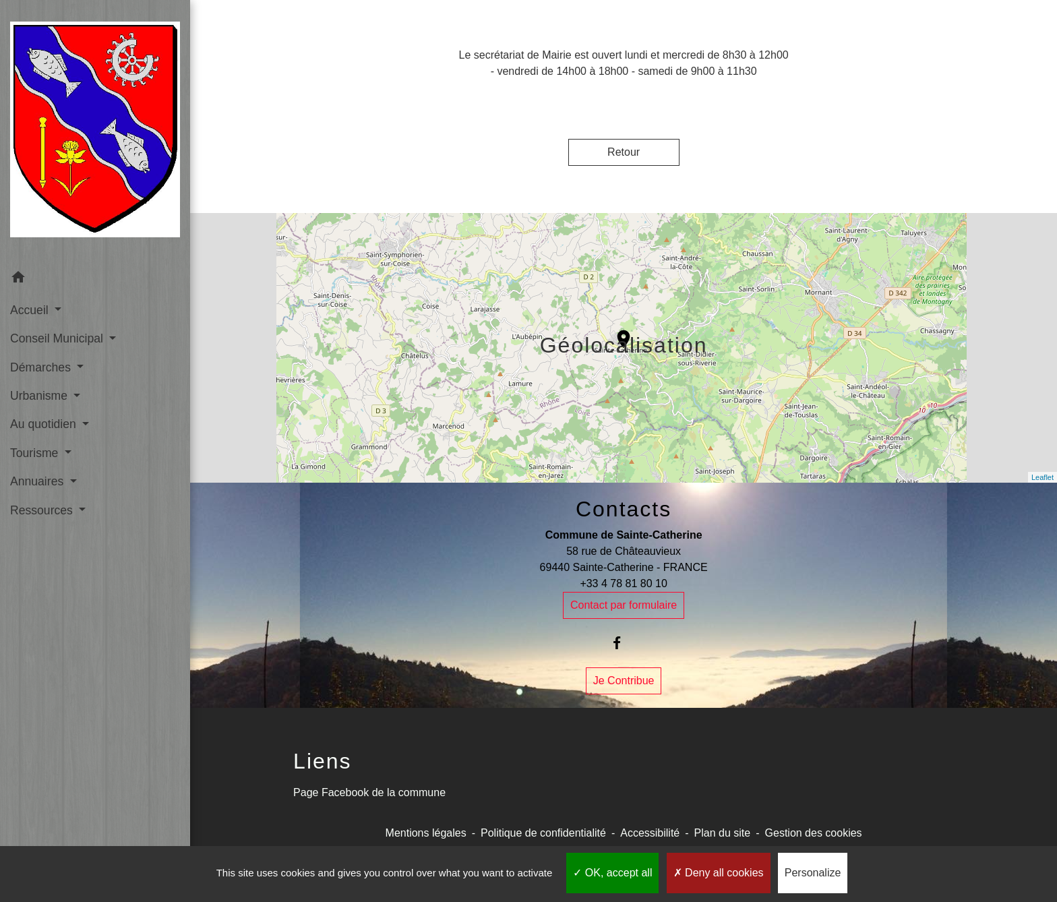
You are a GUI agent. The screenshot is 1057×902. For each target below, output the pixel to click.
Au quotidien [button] (45, 424)
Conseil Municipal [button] (58, 338)
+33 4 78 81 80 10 (623, 583)
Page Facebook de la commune (369, 792)
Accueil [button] (31, 310)
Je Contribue (624, 680)
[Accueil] (95, 132)
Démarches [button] (42, 367)
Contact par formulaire (623, 605)
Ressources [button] (43, 510)
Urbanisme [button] (40, 395)
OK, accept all (612, 872)
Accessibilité (650, 833)
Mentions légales (426, 833)
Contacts (623, 509)
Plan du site (722, 833)
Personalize (813, 872)
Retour (623, 152)
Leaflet (1042, 477)
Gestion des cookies (813, 833)
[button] (95, 279)
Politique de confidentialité (543, 833)
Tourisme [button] (35, 453)
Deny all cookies (718, 872)
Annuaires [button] (38, 481)
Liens (322, 761)
